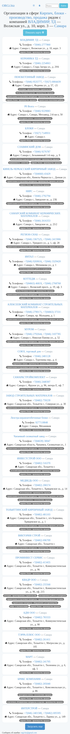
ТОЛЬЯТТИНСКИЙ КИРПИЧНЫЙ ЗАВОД (29, 510)
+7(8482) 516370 (41, 463)
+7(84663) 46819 (33, 283)
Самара (60, 26)
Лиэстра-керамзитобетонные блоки (29, 418)
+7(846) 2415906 (52, 239)
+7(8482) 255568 (41, 584)
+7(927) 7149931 (41, 133)
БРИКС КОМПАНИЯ (29, 679)
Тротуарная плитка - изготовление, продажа (35, 118)
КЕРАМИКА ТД (29, 58)
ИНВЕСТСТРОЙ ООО (29, 458)
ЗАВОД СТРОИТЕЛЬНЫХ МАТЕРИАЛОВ (29, 395)
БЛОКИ (29, 128)
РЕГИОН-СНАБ (29, 234)
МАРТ (29, 657)
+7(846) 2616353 (41, 220)
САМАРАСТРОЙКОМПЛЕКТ (29, 377)
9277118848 (41, 422)
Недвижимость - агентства (19, 163)
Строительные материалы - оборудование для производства (35, 603)
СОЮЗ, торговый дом (29, 351)
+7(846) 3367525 (33, 239)
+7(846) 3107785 (52, 334)
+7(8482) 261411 (41, 639)
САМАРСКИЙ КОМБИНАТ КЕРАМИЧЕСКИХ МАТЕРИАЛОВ (35, 214)
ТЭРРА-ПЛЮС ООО (29, 635)
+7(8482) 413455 (41, 562)
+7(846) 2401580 (33, 713)
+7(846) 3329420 (52, 261)
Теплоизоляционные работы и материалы (35, 269)
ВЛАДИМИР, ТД (42, 22)
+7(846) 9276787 (41, 151)
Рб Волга (29, 106)
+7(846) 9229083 (41, 111)
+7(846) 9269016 (33, 261)
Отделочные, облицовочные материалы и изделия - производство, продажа (35, 702)
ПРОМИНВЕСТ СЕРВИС (29, 557)
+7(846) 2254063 (41, 63)
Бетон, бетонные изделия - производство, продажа (34, 93)
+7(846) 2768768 (52, 283)
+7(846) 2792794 (41, 196)
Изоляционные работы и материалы (52, 595)
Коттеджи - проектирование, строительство (35, 89)
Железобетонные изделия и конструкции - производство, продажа (35, 159)
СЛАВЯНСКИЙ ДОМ (29, 147)
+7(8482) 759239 (41, 400)
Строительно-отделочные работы (51, 100)
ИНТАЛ (29, 256)
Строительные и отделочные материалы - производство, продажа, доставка (35, 96)
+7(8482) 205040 (41, 683)
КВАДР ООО (29, 580)
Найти (63, 6)
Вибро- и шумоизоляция (19, 606)
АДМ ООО (29, 613)
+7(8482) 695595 (52, 713)
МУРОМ (29, 329)
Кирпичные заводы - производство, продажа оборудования (35, 364)
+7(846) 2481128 (41, 356)
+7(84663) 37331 (52, 312)
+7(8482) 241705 (41, 661)
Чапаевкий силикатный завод (29, 436)
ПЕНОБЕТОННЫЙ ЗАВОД (29, 77)
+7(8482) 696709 (41, 540)
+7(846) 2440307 (41, 381)
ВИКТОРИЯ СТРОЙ (29, 535)
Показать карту (34, 32)
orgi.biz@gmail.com (29, 733)
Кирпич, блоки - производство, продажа (37, 15)
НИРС (29, 191)
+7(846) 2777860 (41, 44)
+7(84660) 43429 (41, 173)
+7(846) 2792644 (33, 334)
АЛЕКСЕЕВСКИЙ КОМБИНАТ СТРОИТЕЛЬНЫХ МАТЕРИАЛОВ (34, 305)
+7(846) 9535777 (33, 81)
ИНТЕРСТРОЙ (29, 708)
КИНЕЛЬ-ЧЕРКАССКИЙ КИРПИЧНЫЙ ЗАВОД (29, 169)
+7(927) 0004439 (52, 81)
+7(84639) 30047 (41, 441)
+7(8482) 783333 (41, 617)
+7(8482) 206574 (41, 485)
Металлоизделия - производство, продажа (35, 492)
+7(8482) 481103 (41, 514)
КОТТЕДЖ (29, 279)
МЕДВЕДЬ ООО (29, 480)
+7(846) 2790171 (33, 312)
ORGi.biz (8, 5)
